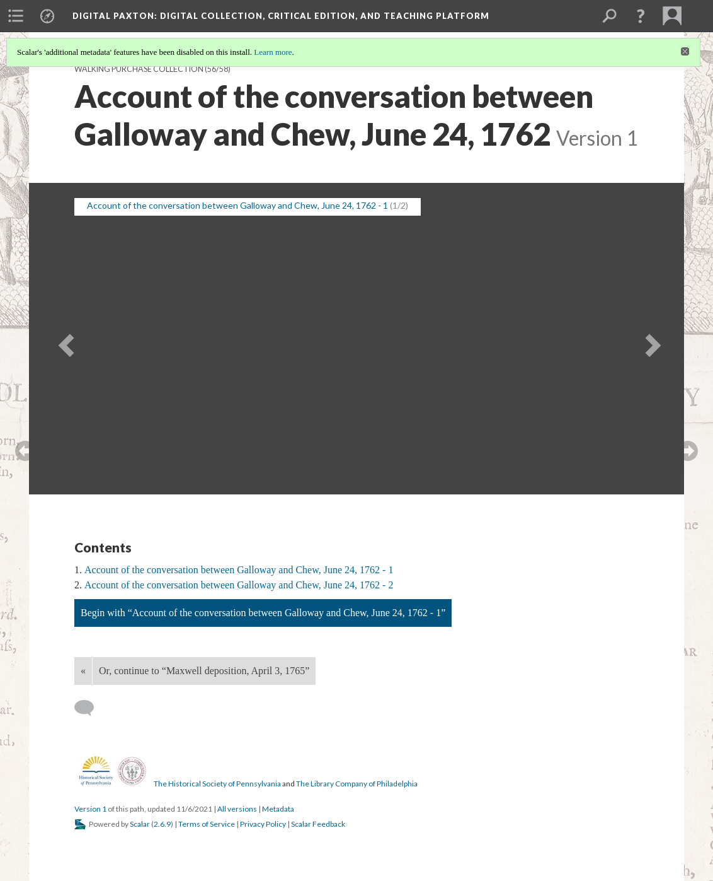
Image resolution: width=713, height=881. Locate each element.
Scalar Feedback (318, 824)
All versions (237, 809)
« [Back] (83, 670)
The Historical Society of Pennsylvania (217, 783)
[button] (640, 16)
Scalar (140, 824)
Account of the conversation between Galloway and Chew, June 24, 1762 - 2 (238, 585)
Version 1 (90, 809)
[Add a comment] (89, 708)
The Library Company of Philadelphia (357, 783)
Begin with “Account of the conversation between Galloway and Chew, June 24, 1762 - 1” (263, 612)
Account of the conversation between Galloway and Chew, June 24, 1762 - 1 (238, 569)
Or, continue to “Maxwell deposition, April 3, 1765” (204, 670)
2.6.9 (162, 824)
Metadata (278, 809)
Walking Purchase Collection (138, 69)
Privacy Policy (263, 824)
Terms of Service (206, 824)
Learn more (273, 52)
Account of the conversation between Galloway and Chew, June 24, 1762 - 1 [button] (237, 205)
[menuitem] (15, 16)
